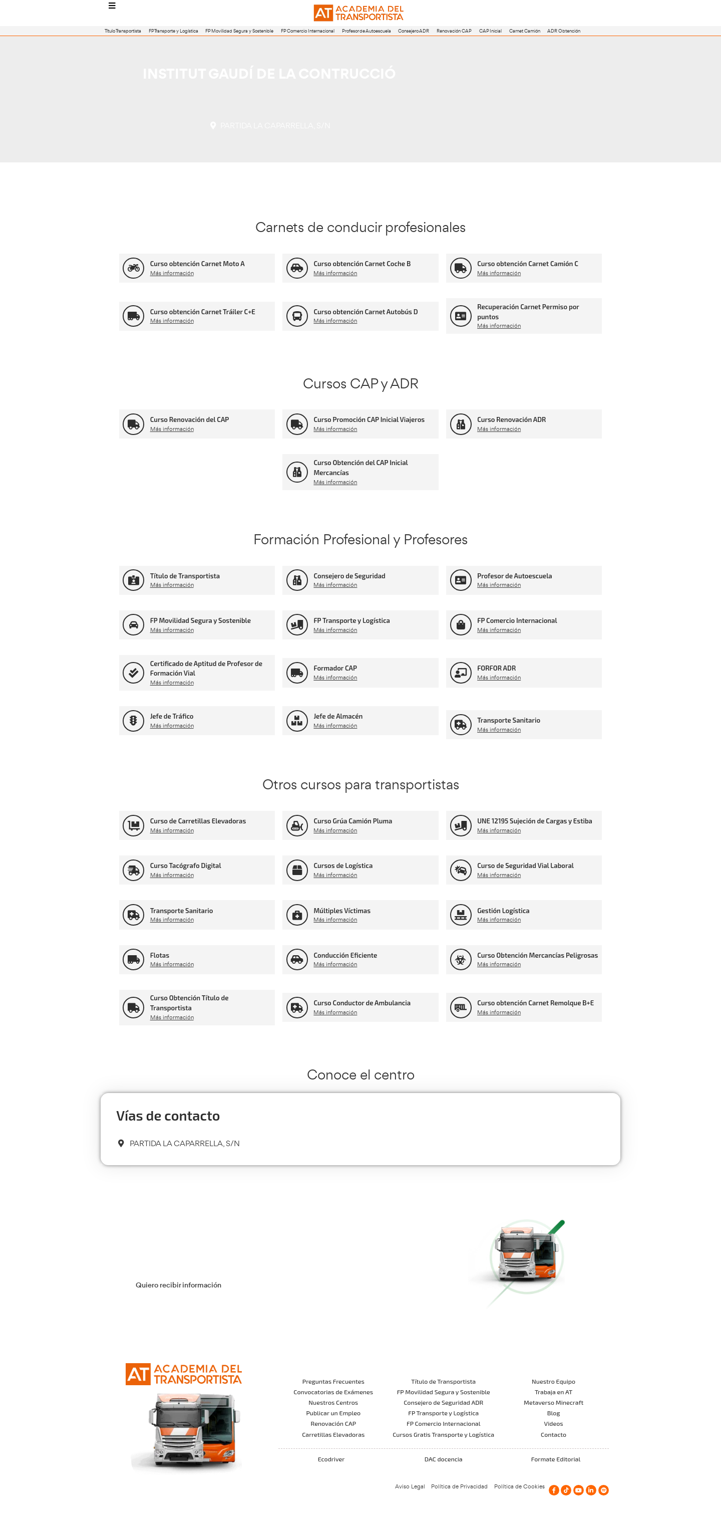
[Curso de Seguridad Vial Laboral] (461, 870)
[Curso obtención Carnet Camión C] (461, 268)
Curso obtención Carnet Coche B (362, 264)
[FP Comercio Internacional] (461, 624)
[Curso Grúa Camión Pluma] (297, 825)
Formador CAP (335, 668)
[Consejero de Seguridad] (297, 580)
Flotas (159, 955)
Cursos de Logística (343, 865)
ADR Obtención (563, 31)
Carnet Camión (524, 31)
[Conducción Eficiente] (297, 959)
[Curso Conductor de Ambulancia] (297, 1007)
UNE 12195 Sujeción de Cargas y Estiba (534, 821)
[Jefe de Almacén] (297, 721)
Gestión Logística (503, 911)
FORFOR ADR (496, 668)
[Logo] (360, 13)
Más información (172, 273)
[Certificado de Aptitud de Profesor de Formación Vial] (133, 673)
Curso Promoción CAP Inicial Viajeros (369, 419)
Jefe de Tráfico (172, 716)
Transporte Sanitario (508, 720)
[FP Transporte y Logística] (297, 624)
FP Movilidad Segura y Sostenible (239, 31)
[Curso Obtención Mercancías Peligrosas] (461, 959)
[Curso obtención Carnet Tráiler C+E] (133, 316)
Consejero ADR (413, 31)
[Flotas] (133, 959)
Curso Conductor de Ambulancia (362, 1003)
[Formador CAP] (297, 673)
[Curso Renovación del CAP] (133, 424)
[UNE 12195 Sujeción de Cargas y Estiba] (461, 825)
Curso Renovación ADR (511, 419)
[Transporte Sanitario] (461, 725)
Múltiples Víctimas (342, 911)
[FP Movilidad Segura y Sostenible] (133, 624)
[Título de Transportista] (133, 580)
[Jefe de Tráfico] (133, 721)
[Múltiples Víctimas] (297, 915)
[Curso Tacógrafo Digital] (133, 870)
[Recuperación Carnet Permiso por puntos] (461, 316)
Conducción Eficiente (345, 955)
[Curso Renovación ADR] (461, 424)
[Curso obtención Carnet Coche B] (297, 268)
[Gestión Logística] (461, 915)
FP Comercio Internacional (307, 31)
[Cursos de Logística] (297, 870)
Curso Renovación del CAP (189, 419)
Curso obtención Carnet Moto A (197, 264)
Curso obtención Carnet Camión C (527, 264)
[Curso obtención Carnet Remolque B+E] (461, 1007)
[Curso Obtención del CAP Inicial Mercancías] (297, 472)
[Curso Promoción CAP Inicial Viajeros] (297, 424)
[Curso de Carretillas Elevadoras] (133, 825)
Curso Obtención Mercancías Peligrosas (537, 955)
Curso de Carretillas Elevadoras (198, 821)
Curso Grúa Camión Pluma (352, 821)
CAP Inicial (490, 31)
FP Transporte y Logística (173, 31)
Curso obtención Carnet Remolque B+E (535, 1003)
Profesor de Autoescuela (366, 31)
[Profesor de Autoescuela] (461, 580)
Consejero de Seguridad (349, 576)
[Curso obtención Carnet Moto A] (133, 268)
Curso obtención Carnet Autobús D (365, 312)
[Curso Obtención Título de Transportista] (133, 1007)
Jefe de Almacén (338, 716)
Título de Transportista (185, 576)
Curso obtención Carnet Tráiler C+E (202, 312)
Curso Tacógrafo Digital (185, 865)
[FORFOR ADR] (461, 673)
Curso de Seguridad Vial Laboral (525, 865)
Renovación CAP (454, 31)
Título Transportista (123, 31)
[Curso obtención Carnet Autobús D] (297, 316)
